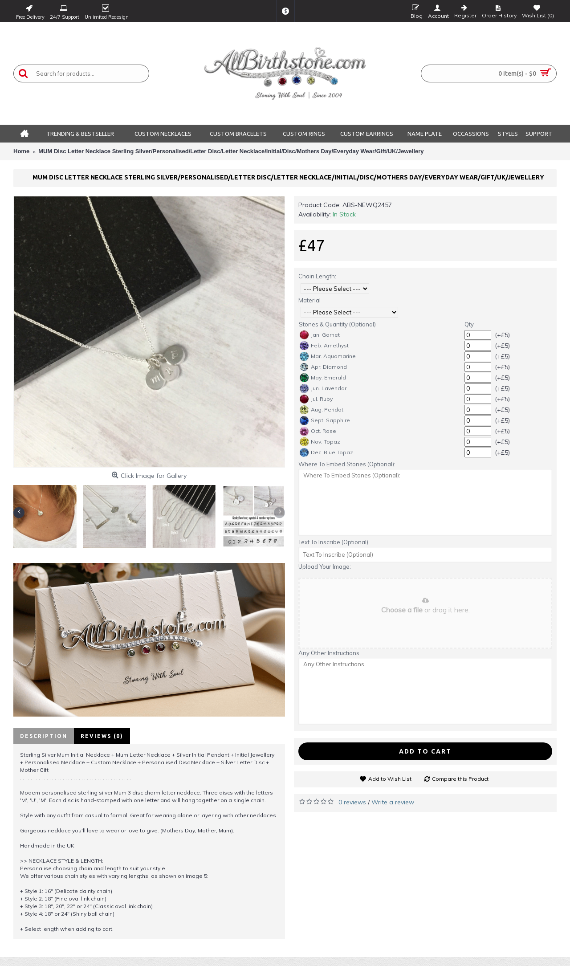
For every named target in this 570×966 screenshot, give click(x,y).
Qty (469, 324)
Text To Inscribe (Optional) (333, 542)
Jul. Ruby (316, 399)
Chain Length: (317, 276)
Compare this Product (460, 778)
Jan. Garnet (320, 334)
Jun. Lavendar (323, 388)
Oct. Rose (318, 431)
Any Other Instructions (328, 652)
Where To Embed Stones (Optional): (346, 464)
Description (43, 736)
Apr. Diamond (323, 367)
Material (309, 300)
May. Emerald (323, 377)
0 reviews (352, 802)
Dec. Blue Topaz (326, 452)
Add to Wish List (389, 778)
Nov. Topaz (320, 441)
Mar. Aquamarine (328, 356)
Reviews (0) (102, 736)
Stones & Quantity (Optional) (337, 324)
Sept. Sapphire (325, 420)
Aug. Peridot (321, 409)
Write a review (392, 802)
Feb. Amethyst (324, 345)
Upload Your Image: (324, 566)
